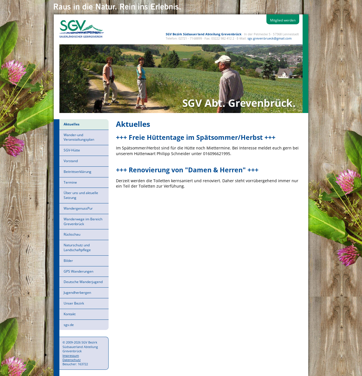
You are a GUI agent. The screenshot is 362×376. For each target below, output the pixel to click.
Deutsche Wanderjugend (83, 281)
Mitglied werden (283, 20)
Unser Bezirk (74, 303)
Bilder (68, 260)
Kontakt (70, 314)
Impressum (71, 355)
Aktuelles (71, 124)
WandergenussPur (78, 208)
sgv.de (69, 324)
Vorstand (71, 160)
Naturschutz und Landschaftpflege (77, 247)
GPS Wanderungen (78, 271)
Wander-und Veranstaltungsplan (79, 137)
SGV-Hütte (72, 150)
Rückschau (72, 234)
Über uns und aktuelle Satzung (81, 195)
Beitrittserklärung (77, 171)
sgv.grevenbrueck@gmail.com (269, 38)
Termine (70, 182)
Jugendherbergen (77, 292)
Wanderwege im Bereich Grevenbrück (83, 221)
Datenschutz (72, 360)
